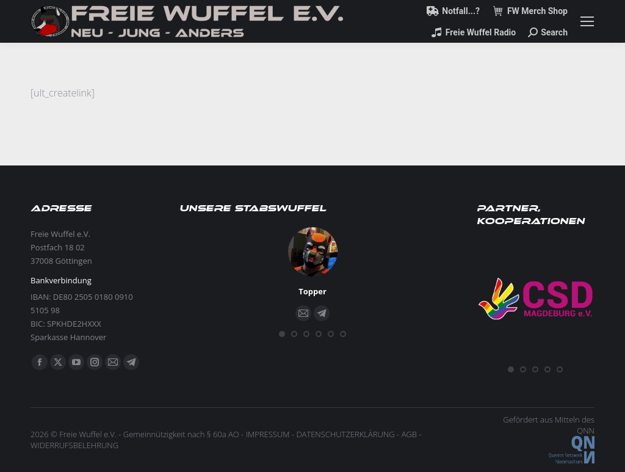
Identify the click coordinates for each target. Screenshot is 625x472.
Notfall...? (453, 11)
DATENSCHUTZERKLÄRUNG (345, 434)
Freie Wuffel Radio (473, 32)
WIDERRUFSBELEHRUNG (74, 445)
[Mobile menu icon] (587, 21)
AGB (409, 434)
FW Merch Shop (530, 11)
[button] (282, 334)
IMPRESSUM (268, 434)
